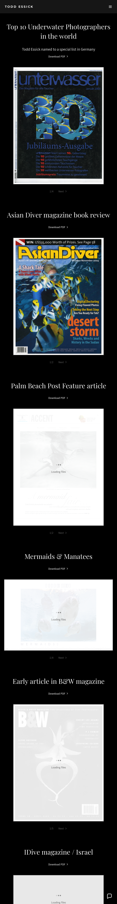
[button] (110, 7)
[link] (19, 6)
